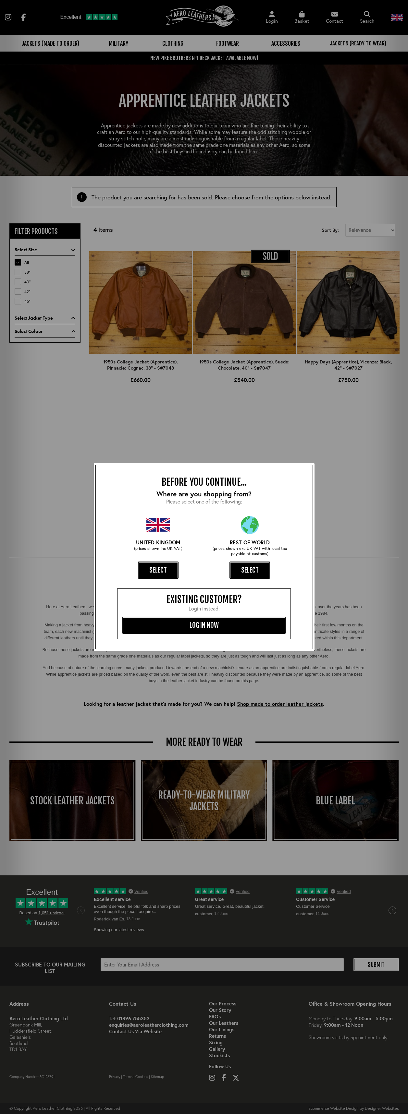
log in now (204, 625)
